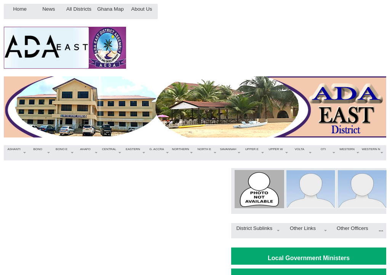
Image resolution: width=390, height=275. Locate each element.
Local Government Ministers (309, 258)
